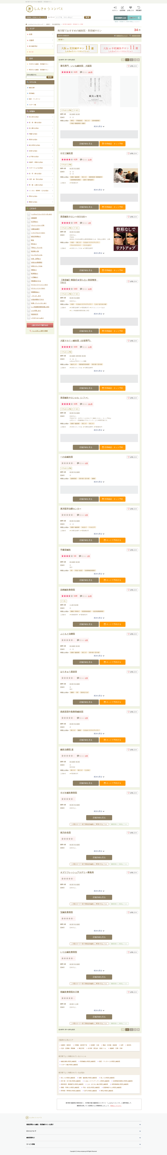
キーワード (51, 17)
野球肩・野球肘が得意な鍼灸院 (71, 1091)
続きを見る (99, 126)
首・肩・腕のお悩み (41, 122)
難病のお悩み (41, 202)
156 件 (90, 404)
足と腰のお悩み (41, 128)
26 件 (90, 596)
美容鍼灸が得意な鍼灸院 (87, 1061)
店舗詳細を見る (85, 144)
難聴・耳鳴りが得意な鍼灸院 (70, 1087)
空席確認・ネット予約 (112, 144)
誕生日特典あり (36, 236)
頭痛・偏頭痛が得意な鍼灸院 (88, 1078)
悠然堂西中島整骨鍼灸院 (71, 712)
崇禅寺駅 (78, 356)
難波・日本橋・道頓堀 (110, 1045)
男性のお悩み (41, 196)
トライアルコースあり (38, 233)
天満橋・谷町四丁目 (81, 1045)
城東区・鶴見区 (66, 1045)
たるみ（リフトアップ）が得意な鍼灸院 (96, 1081)
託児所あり (34, 221)
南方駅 (60, 39)
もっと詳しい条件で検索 (40, 331)
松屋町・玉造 (95, 1045)
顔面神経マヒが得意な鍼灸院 (112, 1087)
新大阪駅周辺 (41, 46)
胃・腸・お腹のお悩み (41, 185)
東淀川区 (81, 1048)
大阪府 (41, 40)
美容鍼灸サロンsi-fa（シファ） (74, 398)
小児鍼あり (34, 277)
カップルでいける (36, 255)
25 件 (90, 160)
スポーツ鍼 (32, 104)
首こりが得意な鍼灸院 (107, 1078)
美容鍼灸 (32, 93)
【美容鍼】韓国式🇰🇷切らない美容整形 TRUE (79, 281)
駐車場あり (34, 273)
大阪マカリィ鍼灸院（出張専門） (76, 341)
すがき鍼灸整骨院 (68, 793)
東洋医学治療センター (70, 509)
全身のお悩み (41, 151)
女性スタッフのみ (36, 266)
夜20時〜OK (35, 251)
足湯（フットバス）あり (39, 303)
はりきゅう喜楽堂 (68, 672)
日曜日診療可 (35, 229)
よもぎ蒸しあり (36, 310)
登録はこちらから (115, 1105)
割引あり (34, 244)
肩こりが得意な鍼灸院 (68, 1078)
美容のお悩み (41, 139)
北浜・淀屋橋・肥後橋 (68, 1048)
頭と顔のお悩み (41, 117)
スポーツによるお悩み (41, 168)
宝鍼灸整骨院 (66, 912)
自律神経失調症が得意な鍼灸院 (123, 1081)
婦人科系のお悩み (41, 145)
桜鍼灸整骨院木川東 (69, 992)
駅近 (32, 240)
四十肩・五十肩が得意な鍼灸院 (71, 1081)
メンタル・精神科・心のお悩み (41, 190)
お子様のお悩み (41, 156)
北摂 (121, 1045)
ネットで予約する (112, 540)
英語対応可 (34, 314)
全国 (41, 34)
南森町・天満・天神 (116, 1048)
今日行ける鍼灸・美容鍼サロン (38, 64)
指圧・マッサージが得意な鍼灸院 (109, 1061)
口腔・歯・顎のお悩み (41, 179)
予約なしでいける (36, 247)
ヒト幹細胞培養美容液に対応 (40, 307)
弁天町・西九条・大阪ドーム (97, 1048)
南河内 (129, 1045)
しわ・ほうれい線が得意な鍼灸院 (97, 1084)
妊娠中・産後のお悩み (41, 162)
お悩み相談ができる (37, 299)
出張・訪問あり (36, 259)
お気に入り (132, 66)
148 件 (90, 72)
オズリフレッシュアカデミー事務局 (77, 872)
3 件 (88, 556)
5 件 (89, 223)
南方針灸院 (65, 832)
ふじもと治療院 (67, 634)
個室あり (34, 270)
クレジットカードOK (37, 225)
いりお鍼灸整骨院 (68, 952)
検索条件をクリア (122, 35)
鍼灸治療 (32, 87)
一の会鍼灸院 (66, 457)
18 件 (90, 289)
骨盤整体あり (35, 292)
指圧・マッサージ (34, 99)
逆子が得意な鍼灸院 (90, 1091)
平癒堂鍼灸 (65, 550)
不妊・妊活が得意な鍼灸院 (91, 1087)
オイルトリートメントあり (39, 284)
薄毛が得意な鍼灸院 (107, 1091)
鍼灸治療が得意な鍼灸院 (68, 1061)
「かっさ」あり (36, 296)
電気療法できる (36, 281)
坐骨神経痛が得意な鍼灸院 (120, 1084)
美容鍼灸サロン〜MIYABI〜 (73, 217)
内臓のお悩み (41, 134)
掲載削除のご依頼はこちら (119, 824)
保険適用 (34, 218)
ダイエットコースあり (38, 288)
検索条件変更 (136, 35)
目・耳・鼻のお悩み (41, 173)
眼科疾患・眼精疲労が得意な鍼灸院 (72, 1084)
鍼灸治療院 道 (66, 749)
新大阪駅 (72, 114)
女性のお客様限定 (36, 262)
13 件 (90, 347)
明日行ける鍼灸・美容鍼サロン (38, 70)
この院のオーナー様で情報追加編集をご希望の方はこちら (89, 824)
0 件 (86, 463)
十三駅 (72, 605)
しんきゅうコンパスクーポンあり (41, 214)
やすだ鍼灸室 (66, 153)
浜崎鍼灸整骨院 (67, 590)
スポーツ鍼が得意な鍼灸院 (69, 1064)
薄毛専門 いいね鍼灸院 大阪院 (76, 66)
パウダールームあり (37, 318)
